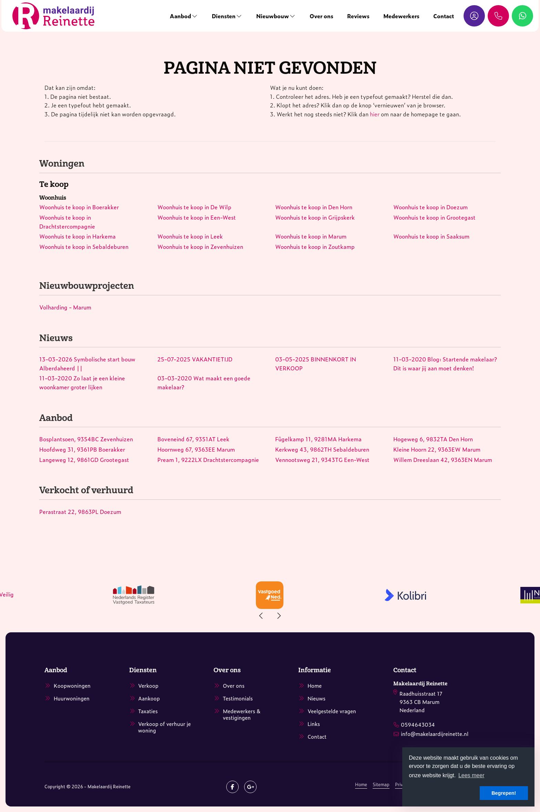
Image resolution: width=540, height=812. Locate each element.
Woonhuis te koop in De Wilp (194, 207)
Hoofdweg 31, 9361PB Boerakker (82, 449)
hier (375, 114)
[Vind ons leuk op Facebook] (232, 787)
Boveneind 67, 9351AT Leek (193, 439)
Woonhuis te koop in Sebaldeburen (83, 246)
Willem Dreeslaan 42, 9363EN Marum (442, 459)
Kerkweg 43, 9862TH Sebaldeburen (322, 449)
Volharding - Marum (65, 307)
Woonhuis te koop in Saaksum (431, 236)
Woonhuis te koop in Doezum (430, 207)
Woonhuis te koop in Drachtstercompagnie (67, 221)
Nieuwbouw (272, 16)
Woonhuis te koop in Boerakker (79, 207)
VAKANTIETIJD (194, 359)
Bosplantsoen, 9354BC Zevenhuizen (86, 439)
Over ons (317, 16)
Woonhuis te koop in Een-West (196, 217)
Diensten (223, 16)
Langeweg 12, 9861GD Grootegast (84, 459)
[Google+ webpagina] (250, 787)
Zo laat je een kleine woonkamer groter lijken (82, 382)
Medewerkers (397, 16)
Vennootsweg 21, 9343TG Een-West (322, 459)
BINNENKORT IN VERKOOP (315, 363)
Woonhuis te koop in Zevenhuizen (200, 246)
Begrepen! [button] (503, 793)
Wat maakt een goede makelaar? (203, 382)
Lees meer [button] (471, 775)
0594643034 (418, 724)
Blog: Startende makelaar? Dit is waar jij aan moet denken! (445, 363)
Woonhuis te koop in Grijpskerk (315, 217)
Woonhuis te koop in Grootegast (434, 217)
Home (361, 784)
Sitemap (381, 784)
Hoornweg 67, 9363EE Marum (196, 449)
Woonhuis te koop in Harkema (77, 236)
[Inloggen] (470, 16)
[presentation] (261, 616)
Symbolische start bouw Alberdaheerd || (87, 363)
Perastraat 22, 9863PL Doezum (80, 511)
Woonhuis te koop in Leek (190, 236)
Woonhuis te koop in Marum (310, 236)
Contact (439, 16)
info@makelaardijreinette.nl (434, 732)
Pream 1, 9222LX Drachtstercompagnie (208, 459)
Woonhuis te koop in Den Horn (313, 207)
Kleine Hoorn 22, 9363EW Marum (436, 449)
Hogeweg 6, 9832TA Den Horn (433, 439)
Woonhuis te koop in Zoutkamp (315, 246)
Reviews (354, 16)
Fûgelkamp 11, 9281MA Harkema (318, 439)
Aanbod (180, 16)
